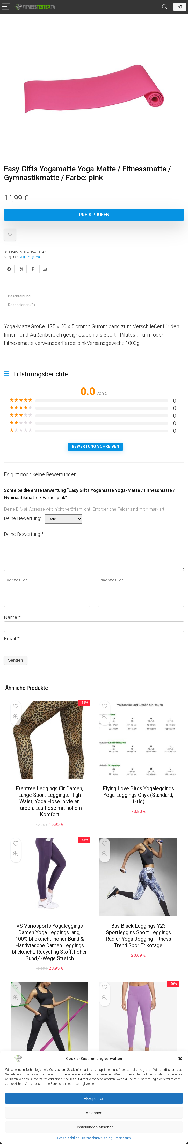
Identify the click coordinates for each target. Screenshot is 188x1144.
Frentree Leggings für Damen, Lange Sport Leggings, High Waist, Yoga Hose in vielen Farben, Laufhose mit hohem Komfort (49, 801)
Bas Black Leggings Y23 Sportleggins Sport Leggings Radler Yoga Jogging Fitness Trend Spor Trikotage (138, 935)
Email (12, 638)
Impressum (123, 1138)
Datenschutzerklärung (97, 1138)
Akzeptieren (94, 1098)
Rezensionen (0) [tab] (21, 305)
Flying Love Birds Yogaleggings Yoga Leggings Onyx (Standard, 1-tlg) (138, 795)
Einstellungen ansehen (94, 1127)
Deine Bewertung (24, 534)
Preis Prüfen (94, 214)
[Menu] (6, 7)
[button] (180, 1058)
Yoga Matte (35, 257)
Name (12, 617)
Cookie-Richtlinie (68, 1138)
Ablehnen (94, 1112)
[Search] (164, 7)
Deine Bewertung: (22, 518)
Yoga (23, 257)
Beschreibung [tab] (19, 296)
